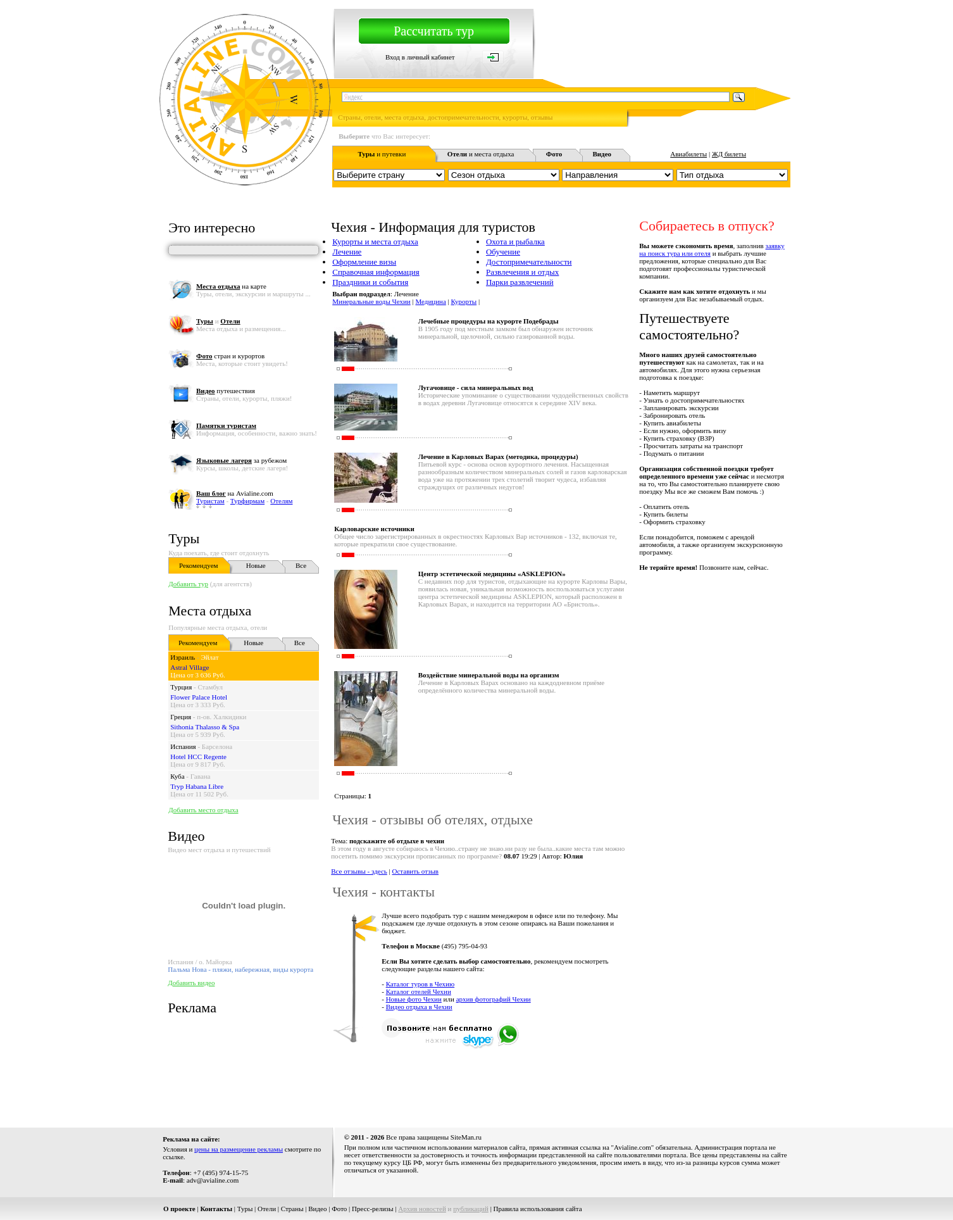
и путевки (382, 154)
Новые (256, 565)
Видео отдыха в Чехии (419, 1006)
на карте (231, 286)
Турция (181, 687)
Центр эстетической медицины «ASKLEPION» (492, 573)
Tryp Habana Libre (196, 786)
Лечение (346, 251)
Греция (180, 716)
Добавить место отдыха (203, 810)
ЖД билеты (729, 154)
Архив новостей (422, 1208)
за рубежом (241, 460)
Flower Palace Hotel (198, 697)
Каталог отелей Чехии (418, 991)
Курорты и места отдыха (375, 241)
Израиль (182, 657)
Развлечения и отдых (522, 272)
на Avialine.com (234, 493)
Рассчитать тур (434, 31)
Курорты (464, 301)
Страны (292, 1208)
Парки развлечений (520, 282)
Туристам (210, 501)
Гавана (200, 776)
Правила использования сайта (538, 1208)
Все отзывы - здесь (359, 871)
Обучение (503, 251)
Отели (267, 1208)
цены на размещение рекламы (238, 1149)
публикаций (471, 1208)
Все (301, 565)
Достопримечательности (529, 262)
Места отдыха (209, 611)
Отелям (281, 501)
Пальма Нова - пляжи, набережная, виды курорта (240, 969)
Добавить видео (191, 982)
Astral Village (189, 667)
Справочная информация (376, 272)
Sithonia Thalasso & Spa (204, 727)
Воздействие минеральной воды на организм (488, 675)
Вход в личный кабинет (420, 57)
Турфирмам (247, 501)
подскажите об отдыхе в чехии (396, 841)
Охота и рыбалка (515, 241)
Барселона (217, 746)
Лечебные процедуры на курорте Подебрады (488, 321)
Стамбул (210, 687)
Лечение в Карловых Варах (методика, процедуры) (498, 456)
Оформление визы (364, 262)
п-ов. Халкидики (221, 716)
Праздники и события (370, 282)
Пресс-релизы (373, 1208)
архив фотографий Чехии (493, 999)
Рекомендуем (198, 565)
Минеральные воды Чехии (371, 301)
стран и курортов (230, 356)
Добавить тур (188, 584)
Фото (339, 1208)
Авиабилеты (688, 154)
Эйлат (209, 657)
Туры (183, 538)
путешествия (225, 390)
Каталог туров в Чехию (420, 984)
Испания (183, 746)
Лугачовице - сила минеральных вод (475, 387)
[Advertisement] (560, 1081)
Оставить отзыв (415, 871)
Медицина (430, 301)
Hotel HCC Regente (198, 756)
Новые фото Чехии (414, 999)
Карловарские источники (374, 528)
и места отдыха (480, 154)
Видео (317, 1208)
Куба (177, 776)
